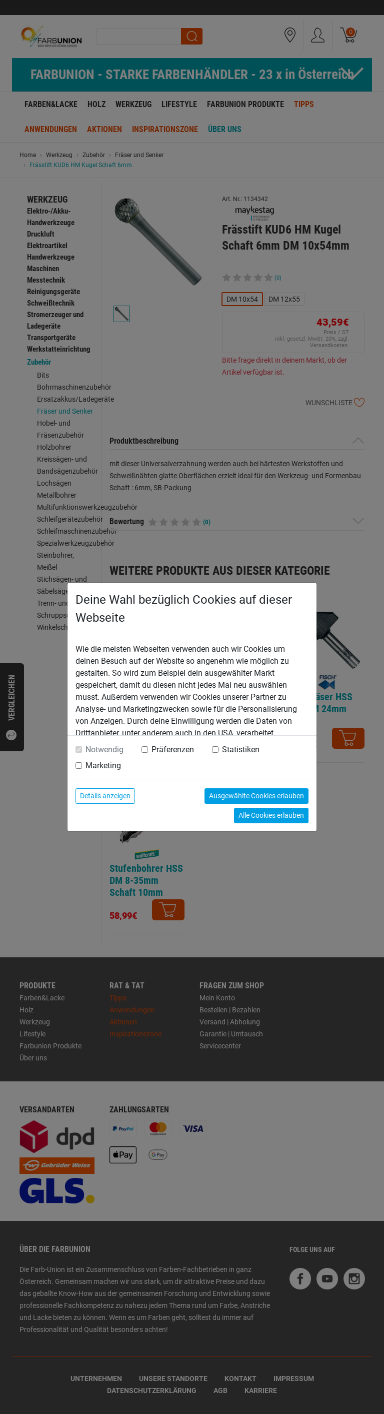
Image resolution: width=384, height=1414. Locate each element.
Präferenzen (173, 749)
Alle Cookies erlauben (271, 815)
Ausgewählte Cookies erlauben (256, 796)
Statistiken (241, 749)
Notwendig (105, 749)
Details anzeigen (105, 796)
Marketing (103, 765)
